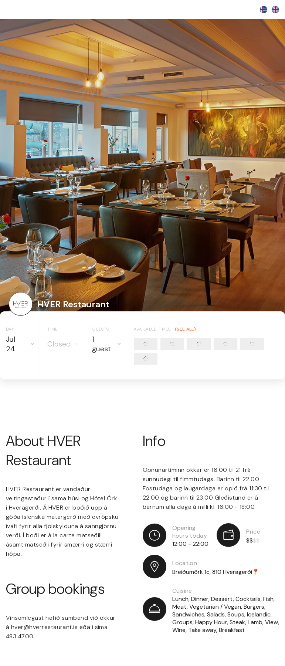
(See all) (185, 329)
